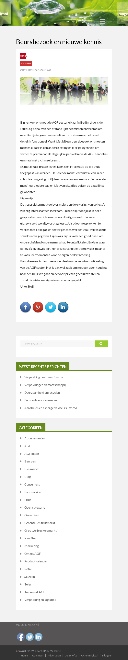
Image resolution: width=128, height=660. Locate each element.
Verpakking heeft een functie (43, 377)
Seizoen (29, 576)
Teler (27, 584)
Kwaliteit (30, 538)
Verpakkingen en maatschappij (45, 385)
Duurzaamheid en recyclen (42, 392)
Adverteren (54, 655)
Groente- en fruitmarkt (39, 523)
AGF (27, 446)
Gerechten (31, 515)
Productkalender (35, 561)
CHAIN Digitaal (89, 655)
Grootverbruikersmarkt (40, 530)
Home (24, 655)
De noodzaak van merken (41, 400)
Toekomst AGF (34, 592)
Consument (32, 484)
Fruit (27, 500)
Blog (27, 476)
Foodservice (32, 492)
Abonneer (37, 655)
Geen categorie (34, 507)
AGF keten (31, 453)
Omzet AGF (32, 553)
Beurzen (26, 63)
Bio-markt (31, 469)
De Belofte (71, 655)
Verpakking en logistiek (40, 599)
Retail (28, 569)
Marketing (31, 546)
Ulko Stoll (30, 69)
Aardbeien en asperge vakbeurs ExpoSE (51, 408)
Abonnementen (34, 438)
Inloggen (107, 655)
